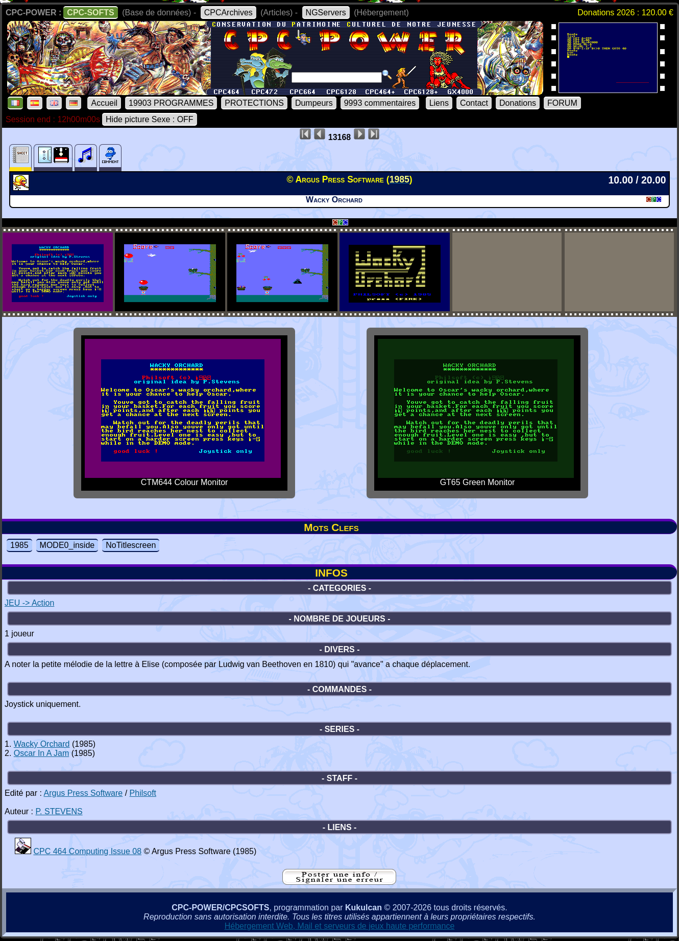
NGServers (326, 12)
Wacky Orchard (42, 744)
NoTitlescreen (131, 545)
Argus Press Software (83, 793)
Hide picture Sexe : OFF (149, 119)
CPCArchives (228, 12)
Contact (474, 103)
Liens (439, 103)
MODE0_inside (67, 545)
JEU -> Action (29, 603)
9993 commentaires (380, 103)
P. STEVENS (58, 811)
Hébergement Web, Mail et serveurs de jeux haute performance (340, 926)
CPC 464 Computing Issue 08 (87, 851)
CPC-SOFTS (90, 12)
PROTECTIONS (254, 103)
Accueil (104, 103)
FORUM (562, 103)
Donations (517, 103)
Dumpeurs (314, 103)
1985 (19, 545)
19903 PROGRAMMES (171, 103)
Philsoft (143, 793)
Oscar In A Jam (41, 753)
